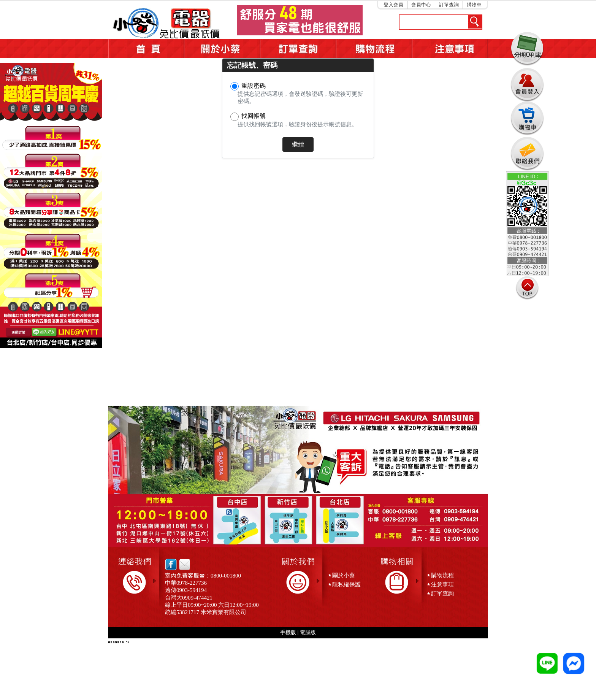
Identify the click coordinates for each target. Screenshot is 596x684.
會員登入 (527, 83)
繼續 (298, 144)
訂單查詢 (449, 5)
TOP (527, 288)
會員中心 (421, 5)
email (183, 564)
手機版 (288, 632)
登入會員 (393, 5)
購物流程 (442, 575)
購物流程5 (374, 48)
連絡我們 (527, 153)
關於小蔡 (222, 48)
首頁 (146, 48)
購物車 (474, 5)
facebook (171, 564)
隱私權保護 (346, 584)
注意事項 (450, 48)
